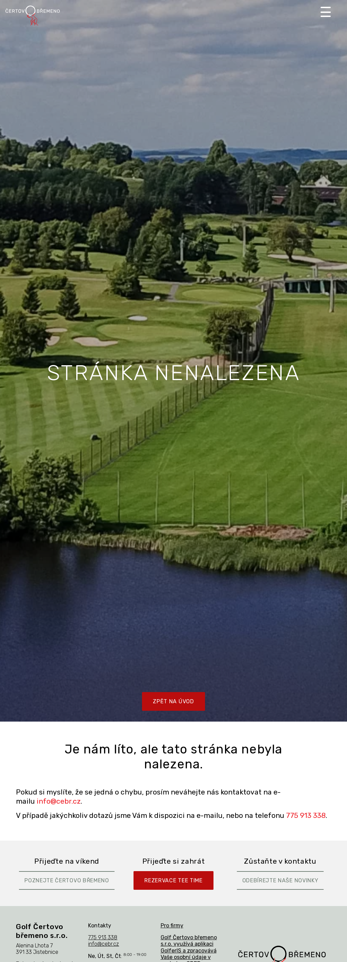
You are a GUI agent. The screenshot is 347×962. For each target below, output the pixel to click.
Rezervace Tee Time (173, 880)
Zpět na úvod (173, 701)
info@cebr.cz (59, 801)
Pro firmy (172, 925)
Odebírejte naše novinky (280, 880)
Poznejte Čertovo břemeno (66, 880)
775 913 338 (306, 815)
